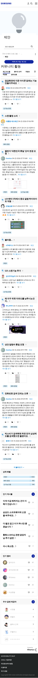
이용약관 (4, 667)
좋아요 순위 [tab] (18, 72)
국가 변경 (4, 671)
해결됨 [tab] (5, 74)
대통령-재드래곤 (12, 121)
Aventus (9, 158)
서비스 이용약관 (6, 660)
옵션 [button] (32, 54)
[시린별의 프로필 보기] (12, 609)
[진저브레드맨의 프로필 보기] (13, 570)
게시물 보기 (17, 99)
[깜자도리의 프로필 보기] (12, 562)
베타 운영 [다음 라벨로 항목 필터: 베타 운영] (7, 481)
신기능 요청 (7, 108)
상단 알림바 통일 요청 (14, 344)
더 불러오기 (18, 467)
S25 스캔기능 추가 (13, 271)
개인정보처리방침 (7, 664)
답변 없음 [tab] (14, 74)
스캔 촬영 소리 (11, 116)
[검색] (19, 46)
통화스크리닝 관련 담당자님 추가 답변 (14, 536)
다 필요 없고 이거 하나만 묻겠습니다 (15, 525)
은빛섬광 (9, 206)
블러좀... (8, 240)
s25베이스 (9, 245)
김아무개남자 (11, 276)
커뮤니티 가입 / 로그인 (19, 62)
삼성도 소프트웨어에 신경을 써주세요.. (14, 514)
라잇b (8, 88)
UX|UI (5, 192)
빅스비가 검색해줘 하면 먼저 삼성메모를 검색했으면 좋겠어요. (21, 434)
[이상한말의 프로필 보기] (12, 592)
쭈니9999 (9, 306)
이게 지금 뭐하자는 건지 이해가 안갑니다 (15, 502)
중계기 (8, 441)
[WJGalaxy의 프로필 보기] (12, 577)
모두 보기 (19, 494)
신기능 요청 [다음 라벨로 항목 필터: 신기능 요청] (7, 484)
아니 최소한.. (9, 546)
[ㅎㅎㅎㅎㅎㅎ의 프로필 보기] (15, 639)
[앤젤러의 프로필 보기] (12, 617)
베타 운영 (6, 144)
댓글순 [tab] (28, 72)
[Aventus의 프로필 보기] (11, 585)
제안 (29, 88)
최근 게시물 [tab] (6, 72)
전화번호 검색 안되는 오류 (16, 393)
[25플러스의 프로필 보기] (13, 632)
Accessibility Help (8, 656)
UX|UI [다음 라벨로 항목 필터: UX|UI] (5, 477)
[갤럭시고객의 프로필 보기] (14, 624)
